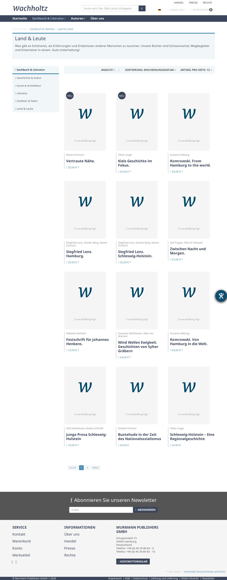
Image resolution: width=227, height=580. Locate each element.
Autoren (78, 18)
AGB (127, 578)
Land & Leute (24, 108)
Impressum (115, 578)
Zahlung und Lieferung (164, 578)
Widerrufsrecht (190, 578)
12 (196, 70)
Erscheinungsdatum (150, 70)
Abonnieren (145, 509)
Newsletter (208, 578)
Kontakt (18, 534)
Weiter (95, 467)
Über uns (97, 18)
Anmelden (177, 10)
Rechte (207, 2)
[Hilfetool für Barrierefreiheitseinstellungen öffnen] (221, 296)
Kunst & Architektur (28, 85)
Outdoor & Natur (26, 101)
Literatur (21, 93)
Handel (179, 2)
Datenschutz (140, 578)
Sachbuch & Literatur (49, 18)
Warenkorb (202, 9)
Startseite (19, 18)
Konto (17, 548)
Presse (193, 2)
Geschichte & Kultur (28, 78)
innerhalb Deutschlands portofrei (204, 571)
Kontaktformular (133, 561)
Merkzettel (21, 555)
